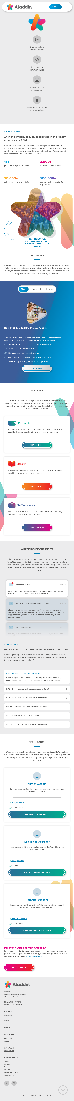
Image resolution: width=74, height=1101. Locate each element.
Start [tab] (23, 289)
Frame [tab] (49, 289)
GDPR (6, 1061)
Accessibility (9, 1075)
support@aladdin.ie (19, 919)
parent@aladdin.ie (34, 956)
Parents (7, 1021)
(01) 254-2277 (17, 923)
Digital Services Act (12, 1072)
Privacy (7, 1064)
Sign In (55, 7)
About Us (8, 1038)
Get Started (9, 1051)
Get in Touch (9, 1048)
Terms (6, 1067)
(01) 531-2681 (16, 865)
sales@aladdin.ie (17, 861)
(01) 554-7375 (17, 807)
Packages (8, 1015)
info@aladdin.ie (17, 803)
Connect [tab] (36, 289)
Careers (7, 1041)
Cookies (7, 1070)
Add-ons (7, 1018)
